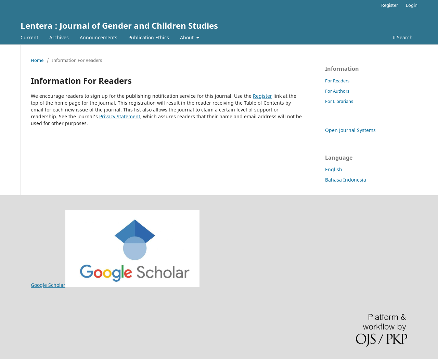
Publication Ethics (148, 37)
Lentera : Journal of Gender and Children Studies (119, 25)
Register (389, 5)
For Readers (337, 81)
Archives (59, 37)
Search (403, 37)
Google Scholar (115, 285)
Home (37, 60)
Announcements (98, 37)
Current (29, 37)
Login (411, 5)
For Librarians (339, 101)
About (187, 37)
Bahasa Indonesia (345, 179)
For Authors (337, 91)
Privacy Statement (119, 116)
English (333, 169)
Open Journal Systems (350, 130)
